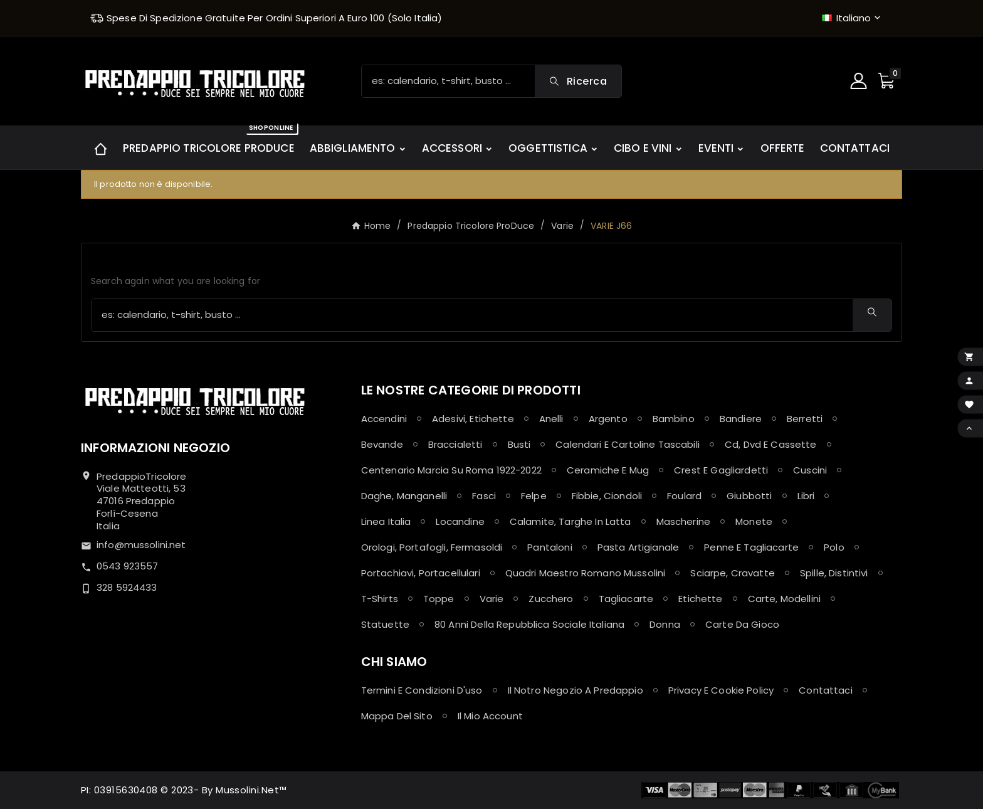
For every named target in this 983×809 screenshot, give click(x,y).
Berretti (805, 418)
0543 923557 (128, 566)
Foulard (684, 495)
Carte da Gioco (742, 624)
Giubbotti (749, 495)
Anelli (551, 418)
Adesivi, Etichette (473, 418)
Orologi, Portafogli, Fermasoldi (432, 547)
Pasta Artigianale (638, 547)
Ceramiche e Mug (608, 470)
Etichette (700, 598)
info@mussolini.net (141, 544)
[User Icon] (860, 81)
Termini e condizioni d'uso (422, 690)
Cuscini (810, 470)
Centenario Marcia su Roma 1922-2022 (451, 470)
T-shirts (379, 598)
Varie (492, 598)
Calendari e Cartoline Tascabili (627, 444)
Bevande (382, 444)
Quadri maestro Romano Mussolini (585, 572)
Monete (753, 521)
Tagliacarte (626, 598)
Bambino (674, 418)
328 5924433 (127, 587)
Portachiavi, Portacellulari (420, 572)
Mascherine (683, 521)
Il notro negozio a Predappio (575, 690)
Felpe (534, 495)
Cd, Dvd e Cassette (771, 444)
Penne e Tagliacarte (751, 547)
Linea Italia (386, 521)
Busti (519, 444)
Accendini (384, 418)
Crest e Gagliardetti (721, 470)
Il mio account (490, 715)
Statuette (385, 624)
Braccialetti (455, 444)
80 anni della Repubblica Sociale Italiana (529, 624)
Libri (806, 495)
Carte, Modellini (784, 598)
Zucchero (550, 598)
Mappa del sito (397, 715)
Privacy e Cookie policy (721, 690)
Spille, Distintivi (834, 572)
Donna (664, 624)
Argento (608, 418)
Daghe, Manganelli (404, 495)
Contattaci (826, 690)
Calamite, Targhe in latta (570, 521)
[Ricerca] (448, 81)
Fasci (484, 495)
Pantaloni (549, 547)
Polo (834, 547)
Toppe (439, 598)
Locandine (460, 521)
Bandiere (741, 418)
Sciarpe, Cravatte (732, 572)
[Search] (578, 81)
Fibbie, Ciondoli (607, 495)
